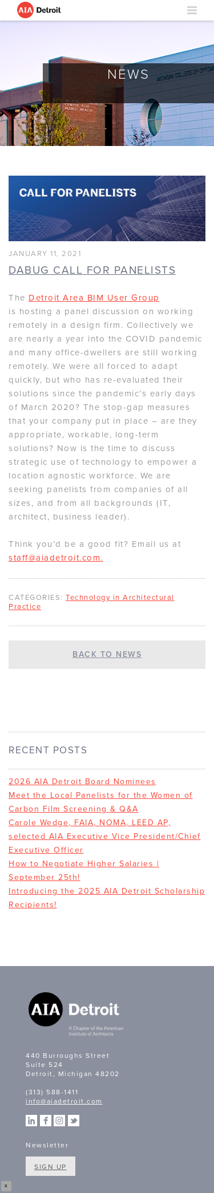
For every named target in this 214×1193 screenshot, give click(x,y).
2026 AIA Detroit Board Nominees (82, 781)
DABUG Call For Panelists (92, 270)
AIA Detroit (40, 10)
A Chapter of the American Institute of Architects (77, 1015)
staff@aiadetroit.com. (56, 558)
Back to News (107, 654)
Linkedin (31, 1120)
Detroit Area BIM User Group (94, 298)
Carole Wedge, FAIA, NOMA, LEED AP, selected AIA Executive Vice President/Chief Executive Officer (105, 836)
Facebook (45, 1120)
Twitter (73, 1120)
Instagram (59, 1120)
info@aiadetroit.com (64, 1101)
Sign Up (50, 1167)
